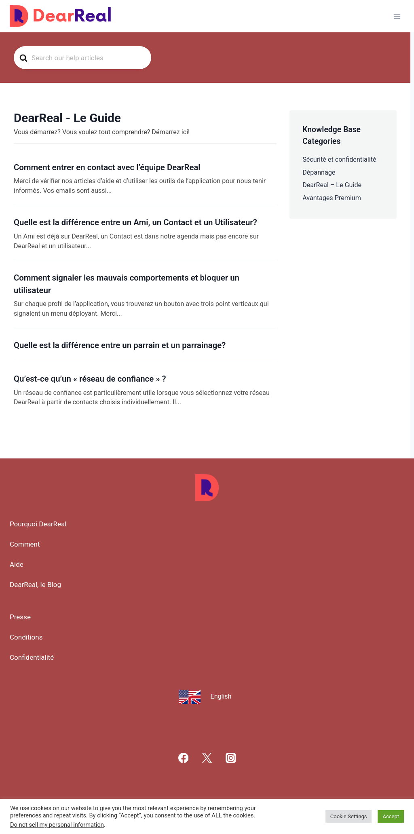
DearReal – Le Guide (331, 185)
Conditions (26, 637)
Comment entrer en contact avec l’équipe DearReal (107, 167)
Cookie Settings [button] (348, 816)
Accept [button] (390, 816)
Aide (16, 564)
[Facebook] (183, 757)
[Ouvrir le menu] (396, 16)
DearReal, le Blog (35, 585)
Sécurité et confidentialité (339, 159)
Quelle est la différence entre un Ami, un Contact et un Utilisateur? (135, 222)
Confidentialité (32, 657)
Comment (25, 544)
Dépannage (318, 172)
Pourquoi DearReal (38, 524)
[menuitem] (207, 696)
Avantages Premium (331, 198)
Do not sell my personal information (57, 824)
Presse (20, 617)
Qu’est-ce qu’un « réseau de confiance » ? (90, 379)
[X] (207, 757)
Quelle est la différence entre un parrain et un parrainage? (120, 345)
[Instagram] (230, 757)
